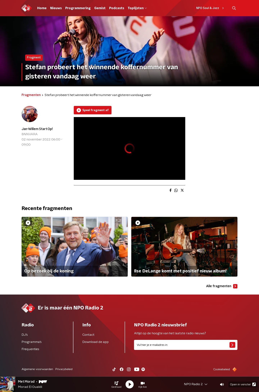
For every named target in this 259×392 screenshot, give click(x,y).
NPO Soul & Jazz (210, 8)
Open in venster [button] (243, 384)
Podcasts (116, 8)
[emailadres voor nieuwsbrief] (185, 345)
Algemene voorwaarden (37, 369)
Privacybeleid (63, 369)
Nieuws (56, 8)
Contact (88, 334)
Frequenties (30, 349)
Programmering (78, 8)
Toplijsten (137, 8)
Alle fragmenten (221, 286)
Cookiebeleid (221, 369)
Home (42, 8)
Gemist (100, 8)
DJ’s (25, 334)
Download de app (95, 342)
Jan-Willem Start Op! (37, 129)
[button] (116, 384)
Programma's (32, 342)
